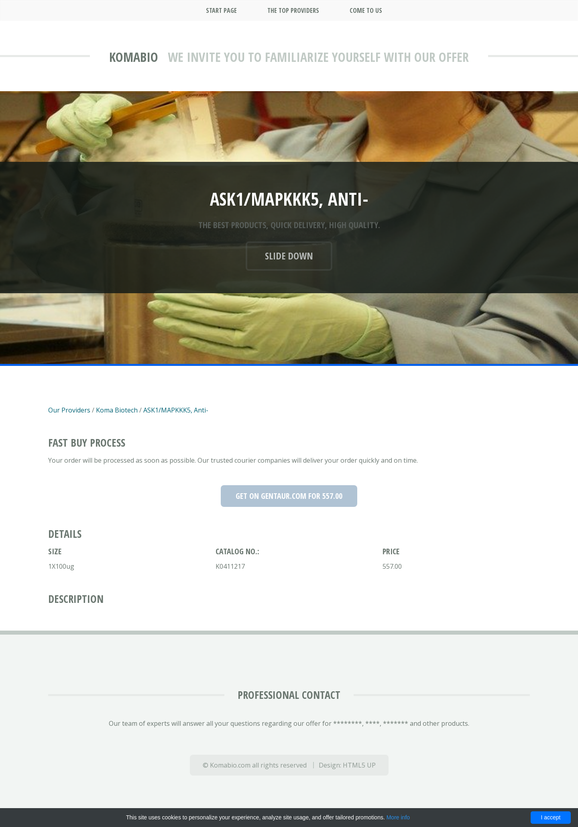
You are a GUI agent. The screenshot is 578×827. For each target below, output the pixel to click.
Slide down (289, 255)
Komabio (133, 56)
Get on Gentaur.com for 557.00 (289, 495)
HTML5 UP (359, 765)
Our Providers (69, 410)
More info (398, 817)
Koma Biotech (117, 410)
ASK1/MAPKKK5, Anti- (175, 410)
